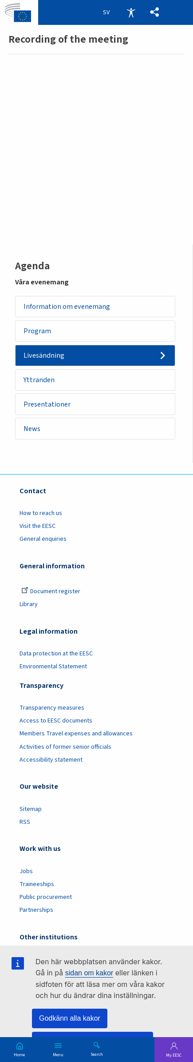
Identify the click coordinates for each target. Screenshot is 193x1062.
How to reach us (41, 514)
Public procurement (46, 898)
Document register (50, 592)
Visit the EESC (37, 527)
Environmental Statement (53, 667)
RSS (25, 823)
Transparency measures (52, 709)
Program (37, 331)
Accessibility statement (51, 761)
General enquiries (43, 540)
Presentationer (47, 405)
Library (29, 605)
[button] (154, 12)
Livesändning (44, 356)
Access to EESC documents (56, 722)
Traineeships (37, 885)
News (32, 429)
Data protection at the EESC (56, 655)
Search (97, 1054)
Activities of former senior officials (65, 747)
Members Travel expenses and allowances (76, 735)
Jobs (26, 872)
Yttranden (39, 380)
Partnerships (36, 911)
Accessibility (130, 12)
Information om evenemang (67, 306)
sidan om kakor (89, 973)
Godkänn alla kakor (69, 1018)
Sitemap (31, 810)
